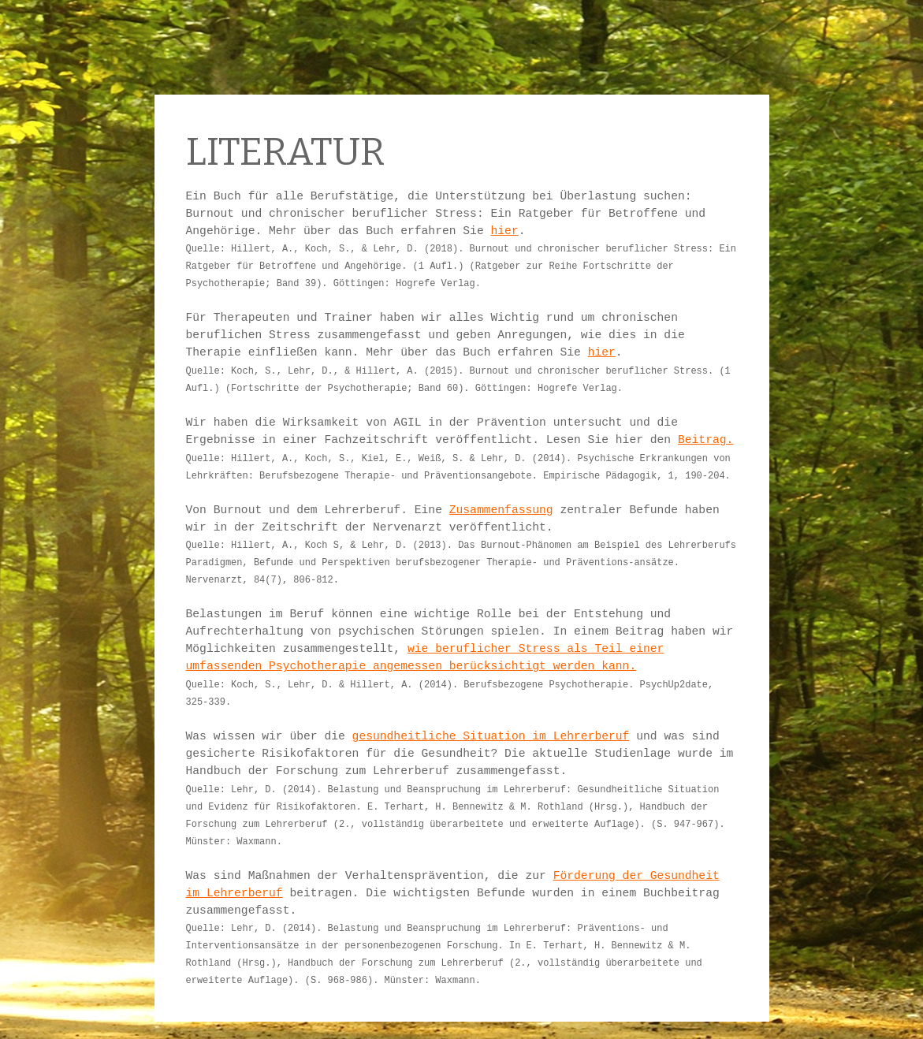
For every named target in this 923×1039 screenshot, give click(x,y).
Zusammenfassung (501, 510)
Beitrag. (705, 440)
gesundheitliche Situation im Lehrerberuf (491, 736)
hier (505, 231)
